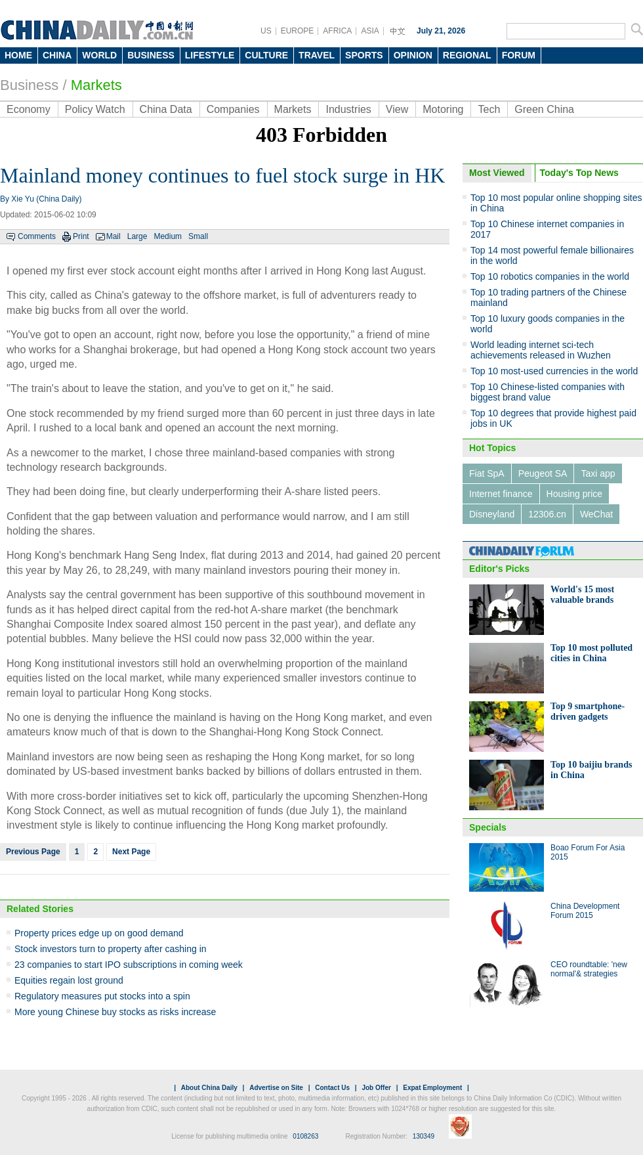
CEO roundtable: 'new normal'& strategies (588, 969)
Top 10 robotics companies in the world (549, 276)
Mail (113, 236)
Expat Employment (432, 1087)
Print (81, 236)
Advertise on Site (276, 1087)
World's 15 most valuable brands (582, 594)
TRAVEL (317, 55)
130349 (423, 1136)
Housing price (575, 494)
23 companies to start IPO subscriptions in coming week (128, 964)
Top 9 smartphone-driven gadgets (587, 711)
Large (137, 236)
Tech (489, 109)
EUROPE (297, 30)
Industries (348, 109)
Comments (37, 236)
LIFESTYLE (209, 55)
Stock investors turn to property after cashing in (110, 949)
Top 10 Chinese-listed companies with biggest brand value (547, 392)
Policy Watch (95, 109)
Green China (544, 109)
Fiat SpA (487, 473)
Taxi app (598, 473)
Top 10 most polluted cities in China (591, 653)
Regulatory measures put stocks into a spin (102, 996)
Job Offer (376, 1087)
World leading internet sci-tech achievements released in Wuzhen (540, 349)
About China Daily (209, 1087)
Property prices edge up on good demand (99, 933)
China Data (166, 109)
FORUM (518, 55)
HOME (18, 55)
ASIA (370, 30)
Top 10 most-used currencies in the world (554, 371)
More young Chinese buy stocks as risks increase (115, 1012)
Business (29, 85)
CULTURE (266, 55)
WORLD (99, 55)
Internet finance (501, 494)
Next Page (131, 851)
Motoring (443, 109)
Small (198, 236)
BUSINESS (151, 55)
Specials (488, 827)
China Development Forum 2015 (584, 911)
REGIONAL (467, 55)
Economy (29, 109)
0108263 (305, 1136)
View (397, 109)
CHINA (57, 55)
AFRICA (337, 30)
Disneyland (491, 514)
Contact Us (332, 1087)
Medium (168, 236)
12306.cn (547, 514)
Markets (96, 85)
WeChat (596, 514)
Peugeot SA (543, 473)
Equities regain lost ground (68, 980)
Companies (233, 109)
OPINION (413, 55)
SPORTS (364, 55)
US (266, 30)
